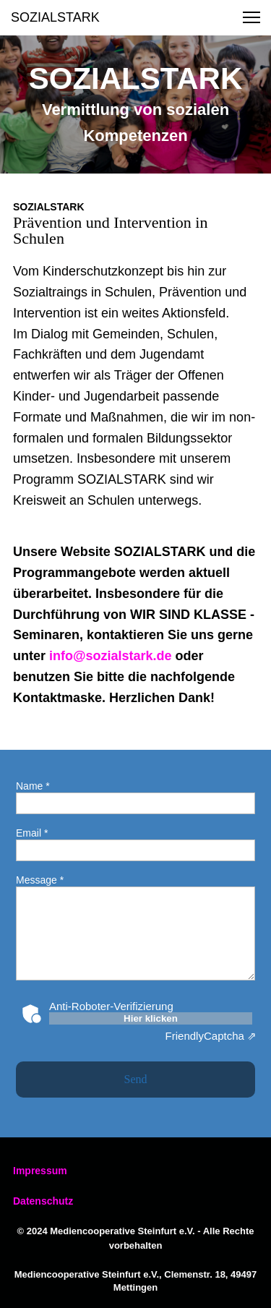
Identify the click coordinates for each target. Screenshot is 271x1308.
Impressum (40, 1170)
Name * (33, 786)
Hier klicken (151, 1018)
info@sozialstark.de (110, 656)
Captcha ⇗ (211, 1036)
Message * (40, 880)
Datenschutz (43, 1201)
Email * (32, 833)
